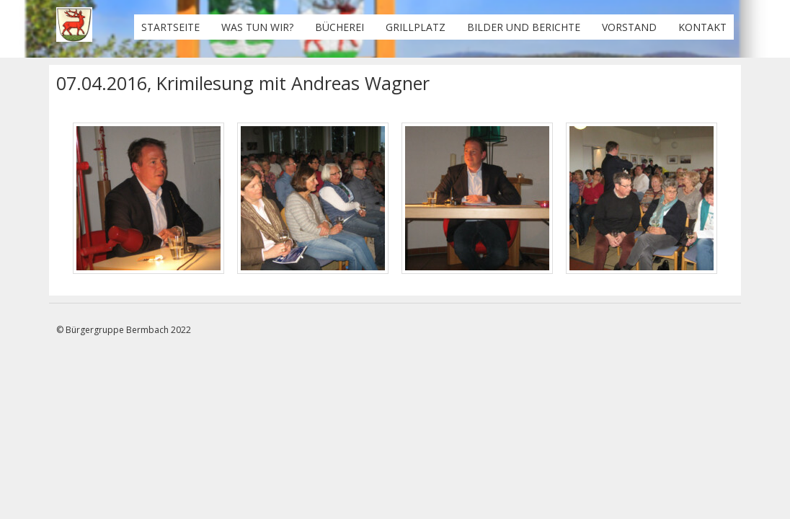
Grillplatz (415, 27)
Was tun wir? (257, 27)
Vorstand (629, 27)
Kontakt (702, 27)
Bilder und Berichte (523, 27)
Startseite (170, 27)
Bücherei (339, 27)
